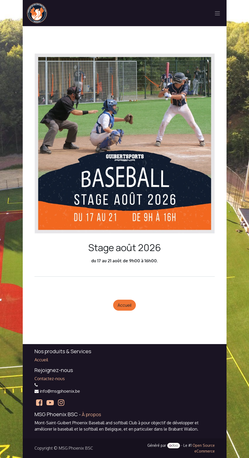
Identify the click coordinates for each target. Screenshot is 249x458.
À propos (91, 414)
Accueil (124, 305)
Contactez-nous (49, 378)
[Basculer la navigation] (217, 13)
